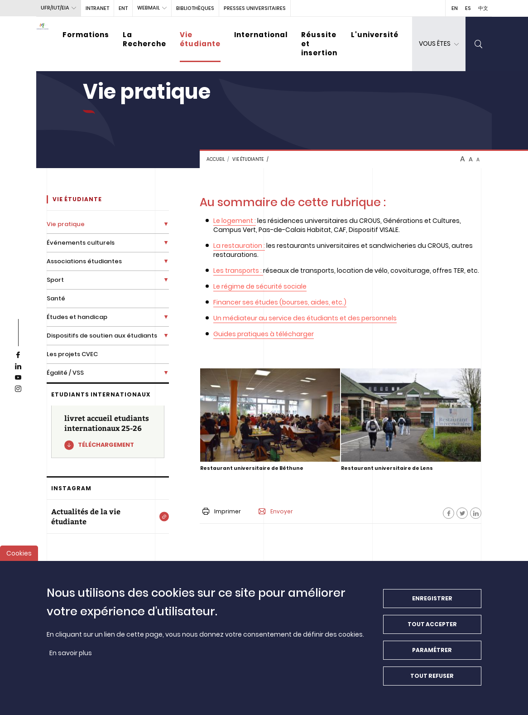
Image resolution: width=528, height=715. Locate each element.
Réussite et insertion (319, 44)
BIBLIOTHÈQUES (195, 8)
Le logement (233, 220)
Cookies (19, 558)
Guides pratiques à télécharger (263, 333)
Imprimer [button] (221, 511)
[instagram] (18, 389)
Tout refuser (432, 681)
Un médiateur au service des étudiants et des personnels (305, 318)
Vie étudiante (200, 39)
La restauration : (239, 245)
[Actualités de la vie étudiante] (108, 516)
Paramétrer (432, 655)
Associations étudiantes (84, 261)
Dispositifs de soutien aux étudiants (102, 335)
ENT (123, 8)
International (261, 34)
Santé (56, 298)
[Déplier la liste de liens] (166, 224)
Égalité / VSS (65, 372)
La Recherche (144, 39)
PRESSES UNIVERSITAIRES (255, 8)
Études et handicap (77, 317)
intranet (97, 8)
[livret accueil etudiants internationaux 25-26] (107, 432)
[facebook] (18, 355)
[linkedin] (18, 366)
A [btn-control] (462, 159)
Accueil (215, 159)
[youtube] (18, 377)
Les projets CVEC (72, 354)
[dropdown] (439, 44)
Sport (55, 279)
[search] (479, 44)
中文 (483, 8)
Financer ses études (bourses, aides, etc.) (279, 302)
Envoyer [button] (276, 511)
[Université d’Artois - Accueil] (42, 44)
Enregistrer (432, 603)
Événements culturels (81, 242)
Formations (85, 34)
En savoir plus (70, 657)
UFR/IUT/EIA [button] (55, 7)
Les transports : (237, 270)
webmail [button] (148, 7)
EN (454, 8)
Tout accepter (432, 629)
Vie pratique (66, 224)
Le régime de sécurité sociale (260, 286)
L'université (374, 34)
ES (468, 8)
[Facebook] (448, 513)
